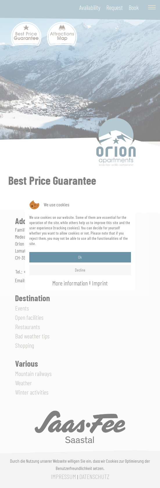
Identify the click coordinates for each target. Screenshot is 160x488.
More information (70, 283)
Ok (80, 257)
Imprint (100, 283)
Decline (80, 269)
